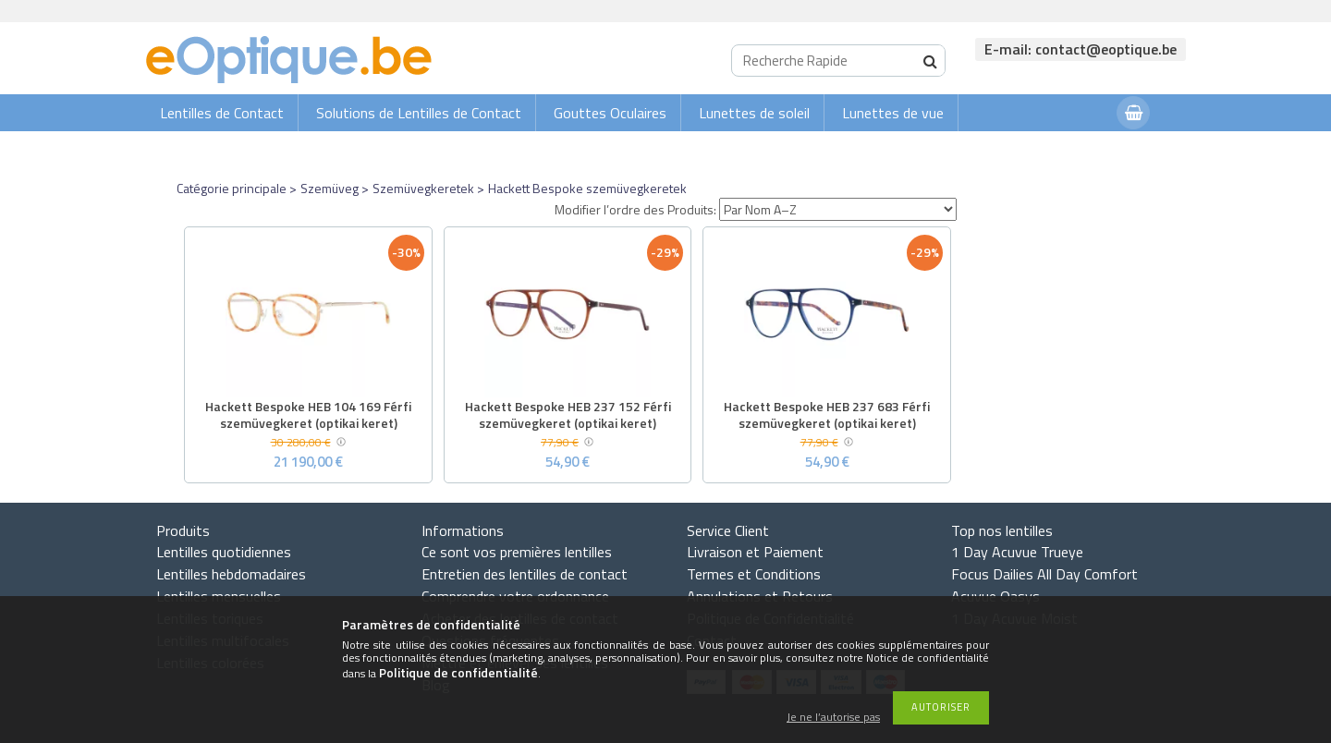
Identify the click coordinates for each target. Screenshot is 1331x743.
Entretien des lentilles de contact (524, 574)
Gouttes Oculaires (610, 113)
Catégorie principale (232, 188)
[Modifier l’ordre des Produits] (838, 209)
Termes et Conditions (754, 574)
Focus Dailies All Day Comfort (1044, 574)
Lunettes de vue (893, 113)
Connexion (1065, 149)
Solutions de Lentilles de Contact (418, 113)
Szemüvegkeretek (423, 188)
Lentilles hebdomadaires (231, 574)
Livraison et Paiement (755, 552)
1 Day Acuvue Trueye (1017, 552)
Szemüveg (329, 188)
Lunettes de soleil (754, 113)
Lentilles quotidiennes (223, 552)
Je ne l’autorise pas (833, 718)
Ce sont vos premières (516, 552)
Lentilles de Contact (222, 113)
